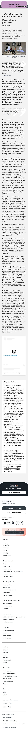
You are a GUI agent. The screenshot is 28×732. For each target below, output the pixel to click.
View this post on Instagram (10, 355)
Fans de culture (7, 585)
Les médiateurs (7, 569)
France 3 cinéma (7, 606)
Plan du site (18, 724)
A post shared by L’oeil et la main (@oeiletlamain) (15, 373)
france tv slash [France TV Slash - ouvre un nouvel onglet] (7, 660)
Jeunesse (6, 689)
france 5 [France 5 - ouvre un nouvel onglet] (5, 657)
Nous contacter (7, 566)
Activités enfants (7, 622)
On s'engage (6, 553)
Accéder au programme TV (14, 532)
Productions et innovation (11, 600)
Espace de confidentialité (9, 727)
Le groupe (6, 627)
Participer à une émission (14, 512)
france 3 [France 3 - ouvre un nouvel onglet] (5, 652)
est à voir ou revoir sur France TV (12, 469)
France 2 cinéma (7, 603)
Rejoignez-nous (7, 638)
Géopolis (5, 683)
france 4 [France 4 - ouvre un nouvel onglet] (5, 655)
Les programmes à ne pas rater (11, 542)
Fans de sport (6, 587)
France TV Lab (7, 703)
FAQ (4, 564)
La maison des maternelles (11, 700)
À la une (5, 539)
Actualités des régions (9, 673)
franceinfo (6, 668)
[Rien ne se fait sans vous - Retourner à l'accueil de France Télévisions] (14, 502)
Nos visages (6, 548)
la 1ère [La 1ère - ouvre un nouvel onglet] (5, 662)
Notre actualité (7, 635)
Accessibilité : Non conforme (10, 720)
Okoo (4, 692)
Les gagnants (6, 592)
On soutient (6, 545)
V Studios (5, 608)
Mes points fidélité (8, 595)
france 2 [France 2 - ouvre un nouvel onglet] (5, 650)
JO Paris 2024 (7, 555)
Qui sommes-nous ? (8, 630)
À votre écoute (7, 561)
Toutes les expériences (9, 590)
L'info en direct (7, 671)
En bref (5, 550)
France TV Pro (7, 707)
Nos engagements (8, 633)
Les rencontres (7, 574)
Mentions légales (7, 717)
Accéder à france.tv (14, 492)
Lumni (5, 694)
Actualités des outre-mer (10, 676)
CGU (24, 724)
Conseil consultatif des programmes (13, 571)
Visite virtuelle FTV (8, 576)
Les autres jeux (7, 614)
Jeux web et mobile (8, 619)
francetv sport (7, 678)
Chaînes (5, 647)
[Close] (26, 1)
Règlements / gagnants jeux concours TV (14, 617)
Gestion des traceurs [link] (8, 724)
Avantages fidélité (9, 582)
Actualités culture (8, 681)
